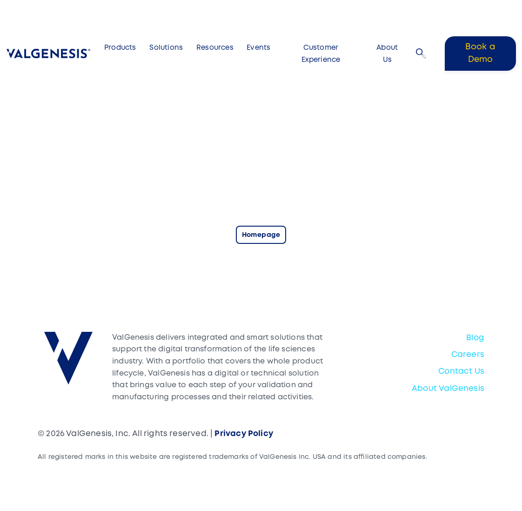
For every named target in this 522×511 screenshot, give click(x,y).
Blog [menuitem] (475, 338)
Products (120, 48)
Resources (215, 48)
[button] (421, 53)
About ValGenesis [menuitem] (448, 388)
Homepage (261, 235)
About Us (387, 54)
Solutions (166, 48)
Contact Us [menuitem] (461, 371)
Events (258, 48)
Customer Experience (321, 54)
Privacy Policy (243, 433)
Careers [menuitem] (467, 354)
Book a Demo (480, 53)
